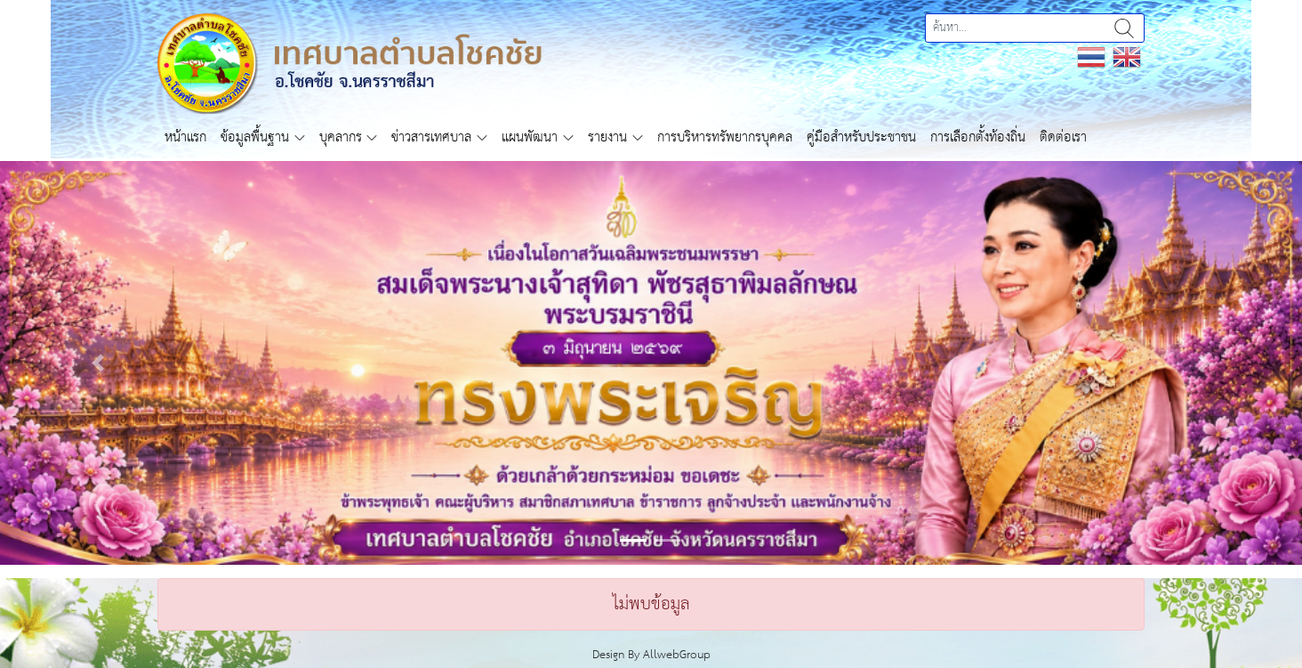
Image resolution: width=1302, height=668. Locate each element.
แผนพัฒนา (530, 137)
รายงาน (607, 137)
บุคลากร (340, 137)
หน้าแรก (185, 137)
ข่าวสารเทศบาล (431, 137)
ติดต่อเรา (1063, 137)
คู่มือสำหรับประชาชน (861, 137)
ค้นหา (1124, 28)
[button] (98, 363)
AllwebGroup (677, 655)
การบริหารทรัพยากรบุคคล (724, 137)
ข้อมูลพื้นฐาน (255, 137)
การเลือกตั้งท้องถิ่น (977, 137)
